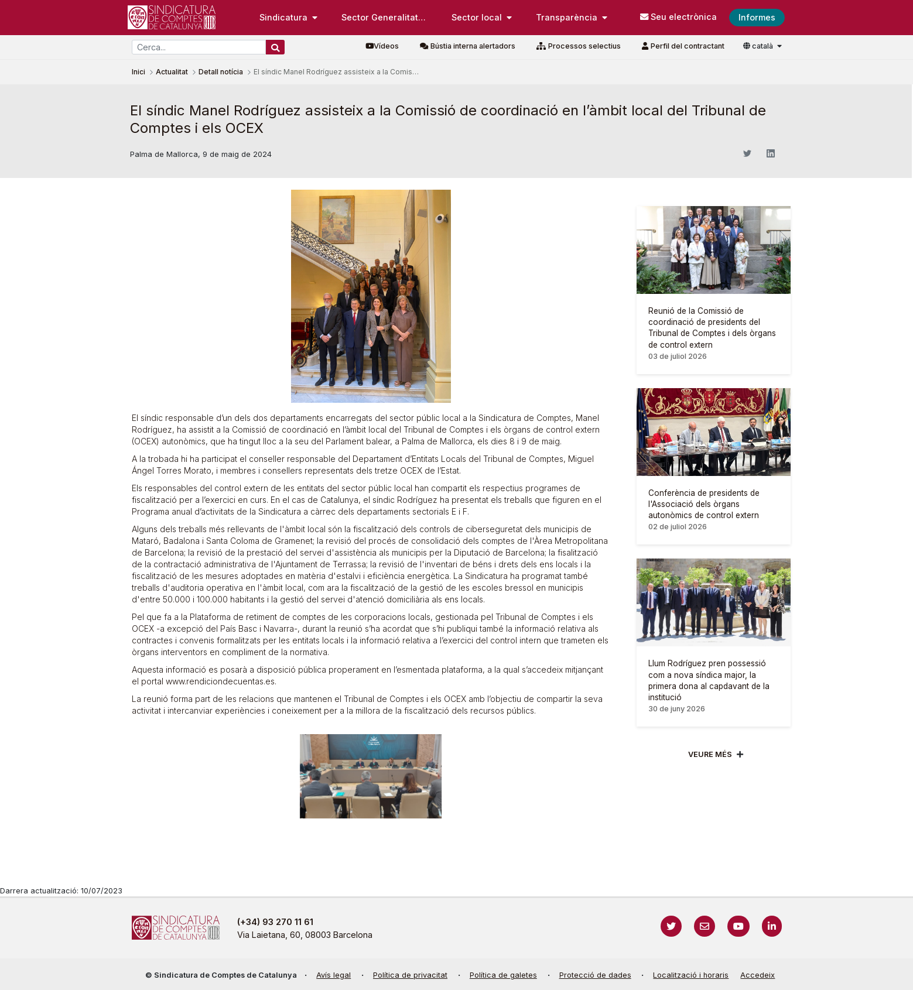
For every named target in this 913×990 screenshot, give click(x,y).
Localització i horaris (691, 975)
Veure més (710, 754)
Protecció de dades (595, 975)
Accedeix (757, 975)
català (759, 46)
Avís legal (333, 975)
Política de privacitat (410, 975)
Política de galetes (503, 975)
